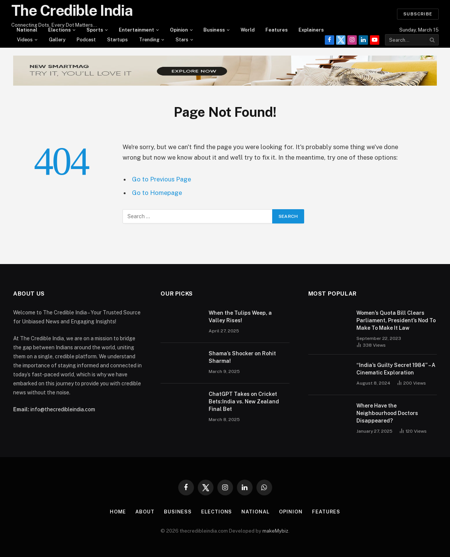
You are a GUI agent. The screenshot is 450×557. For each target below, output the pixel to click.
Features (276, 30)
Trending (149, 39)
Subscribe (417, 14)
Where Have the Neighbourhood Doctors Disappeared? (387, 413)
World (248, 30)
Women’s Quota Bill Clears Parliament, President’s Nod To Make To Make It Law (396, 320)
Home (118, 512)
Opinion (179, 30)
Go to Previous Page (161, 179)
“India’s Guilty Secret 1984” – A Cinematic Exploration (395, 369)
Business (214, 30)
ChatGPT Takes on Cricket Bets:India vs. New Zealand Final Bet (244, 401)
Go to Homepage (157, 192)
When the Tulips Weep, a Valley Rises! (240, 316)
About (145, 512)
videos (25, 39)
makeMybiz (275, 531)
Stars (182, 39)
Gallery (57, 39)
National (27, 30)
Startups (117, 39)
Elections (59, 30)
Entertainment (136, 30)
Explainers (311, 30)
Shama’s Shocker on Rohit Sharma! (242, 357)
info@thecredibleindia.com (62, 409)
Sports (94, 30)
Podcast (86, 39)
